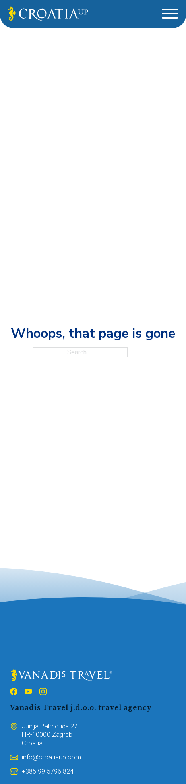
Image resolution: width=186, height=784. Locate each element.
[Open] (170, 14)
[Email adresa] (51, 757)
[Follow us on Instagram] (43, 692)
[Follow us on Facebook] (13, 692)
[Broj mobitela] (48, 771)
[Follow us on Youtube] (28, 692)
